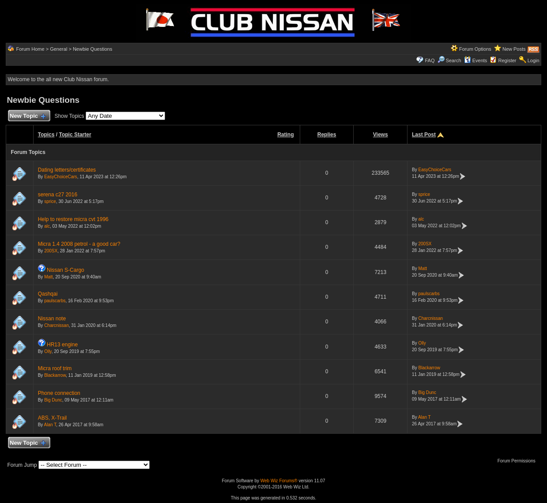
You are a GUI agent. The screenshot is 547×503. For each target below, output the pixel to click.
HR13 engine (62, 345)
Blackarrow (55, 375)
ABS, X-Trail (52, 418)
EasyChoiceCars (60, 176)
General (58, 49)
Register (507, 60)
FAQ (429, 60)
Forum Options (475, 49)
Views (380, 134)
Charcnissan (56, 325)
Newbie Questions (92, 49)
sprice (50, 201)
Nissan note (52, 318)
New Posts (514, 49)
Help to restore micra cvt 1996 (73, 219)
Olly (47, 351)
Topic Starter (75, 134)
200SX (50, 250)
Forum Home (30, 49)
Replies (326, 134)
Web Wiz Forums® (279, 480)
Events (475, 60)
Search (449, 60)
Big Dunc (53, 400)
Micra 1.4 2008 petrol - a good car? (79, 244)
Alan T (50, 424)
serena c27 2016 (57, 194)
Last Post (424, 134)
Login (533, 60)
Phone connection (59, 393)
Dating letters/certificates (67, 170)
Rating (285, 134)
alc (47, 226)
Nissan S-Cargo (65, 270)
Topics (46, 134)
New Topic (27, 116)
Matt (48, 276)
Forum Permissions (519, 460)
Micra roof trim (55, 368)
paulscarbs (54, 300)
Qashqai (48, 294)
